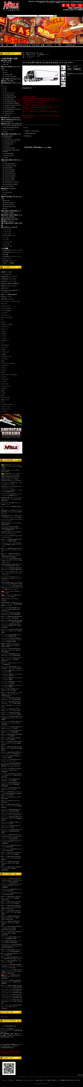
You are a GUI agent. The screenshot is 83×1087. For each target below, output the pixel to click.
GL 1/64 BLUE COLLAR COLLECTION (11, 105)
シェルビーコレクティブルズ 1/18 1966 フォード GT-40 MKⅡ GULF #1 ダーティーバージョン (11, 544)
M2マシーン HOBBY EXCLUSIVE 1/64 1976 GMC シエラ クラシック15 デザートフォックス (11, 550)
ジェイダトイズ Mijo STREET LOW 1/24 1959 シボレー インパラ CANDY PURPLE (11, 698)
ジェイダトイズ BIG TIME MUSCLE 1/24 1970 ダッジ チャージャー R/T (10, 788)
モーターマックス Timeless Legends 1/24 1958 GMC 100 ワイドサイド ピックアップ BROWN (11, 718)
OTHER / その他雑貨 (8, 263)
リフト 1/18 (5, 237)
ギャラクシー (5, 365)
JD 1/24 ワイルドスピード (9, 129)
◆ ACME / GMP (6, 61)
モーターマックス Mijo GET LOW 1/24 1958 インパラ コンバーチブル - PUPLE (10, 709)
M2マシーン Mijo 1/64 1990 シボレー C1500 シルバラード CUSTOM (10, 689)
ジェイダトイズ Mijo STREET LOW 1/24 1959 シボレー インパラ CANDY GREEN (10, 702)
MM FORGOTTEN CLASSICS (9, 206)
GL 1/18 (5, 87)
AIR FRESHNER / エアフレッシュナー (11, 252)
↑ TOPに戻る (80, 1075)
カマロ (3, 331)
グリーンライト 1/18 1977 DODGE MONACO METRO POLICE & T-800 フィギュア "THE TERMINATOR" (11, 528)
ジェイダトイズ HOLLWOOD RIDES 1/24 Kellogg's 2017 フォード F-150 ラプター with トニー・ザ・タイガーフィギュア (11, 765)
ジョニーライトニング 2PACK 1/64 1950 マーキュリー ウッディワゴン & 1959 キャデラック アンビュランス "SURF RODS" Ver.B (11, 996)
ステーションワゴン (7, 317)
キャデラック (5, 326)
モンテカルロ (5, 345)
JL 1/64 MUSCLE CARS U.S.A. (9, 142)
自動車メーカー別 (31, 54)
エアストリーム (5, 306)
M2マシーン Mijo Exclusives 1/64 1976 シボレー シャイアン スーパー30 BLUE (11, 853)
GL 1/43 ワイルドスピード (9, 93)
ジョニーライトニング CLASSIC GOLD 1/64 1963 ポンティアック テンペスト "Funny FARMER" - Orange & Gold (11, 971)
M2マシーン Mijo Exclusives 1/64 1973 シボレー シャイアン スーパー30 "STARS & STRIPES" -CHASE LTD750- (11, 907)
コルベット (4, 329)
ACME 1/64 (5, 64)
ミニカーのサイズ (31, 56)
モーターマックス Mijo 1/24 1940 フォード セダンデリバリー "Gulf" (11, 822)
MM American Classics (8, 204)
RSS (75, 1080)
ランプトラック (5, 315)
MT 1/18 (5, 190)
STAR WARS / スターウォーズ (10, 261)
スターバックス (5, 407)
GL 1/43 (5, 91)
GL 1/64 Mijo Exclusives (8, 95)
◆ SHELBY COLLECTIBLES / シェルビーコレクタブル (11, 216)
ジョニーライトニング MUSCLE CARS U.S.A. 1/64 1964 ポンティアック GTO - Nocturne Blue (11, 1001)
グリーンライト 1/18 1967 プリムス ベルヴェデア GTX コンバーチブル (11, 483)
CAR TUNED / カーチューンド (10, 79)
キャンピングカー (6, 308)
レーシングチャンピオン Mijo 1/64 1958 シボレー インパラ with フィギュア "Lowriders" (11, 1006)
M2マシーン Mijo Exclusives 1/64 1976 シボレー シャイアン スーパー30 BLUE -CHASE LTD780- (11, 898)
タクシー (3, 322)
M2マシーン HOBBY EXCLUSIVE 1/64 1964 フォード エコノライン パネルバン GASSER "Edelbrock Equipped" (11, 555)
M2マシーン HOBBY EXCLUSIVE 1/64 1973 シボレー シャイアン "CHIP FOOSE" (11, 617)
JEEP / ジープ (5, 400)
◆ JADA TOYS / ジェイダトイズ (11, 124)
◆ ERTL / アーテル (7, 81)
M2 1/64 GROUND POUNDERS (10, 184)
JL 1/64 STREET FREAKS (8, 153)
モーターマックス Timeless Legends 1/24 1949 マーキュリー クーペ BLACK (11, 727)
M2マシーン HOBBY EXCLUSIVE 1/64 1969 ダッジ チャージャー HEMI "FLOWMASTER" (11, 621)
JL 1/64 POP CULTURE (8, 155)
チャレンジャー (5, 386)
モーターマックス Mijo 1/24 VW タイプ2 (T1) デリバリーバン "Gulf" (11, 826)
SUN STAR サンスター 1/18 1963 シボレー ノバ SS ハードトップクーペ (11, 487)
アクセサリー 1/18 (7, 246)
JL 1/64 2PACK (6, 146)
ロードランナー (5, 397)
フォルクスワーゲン (7, 404)
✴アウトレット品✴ (6, 324)
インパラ (3, 336)
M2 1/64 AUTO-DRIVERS (8, 172)
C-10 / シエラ (5, 352)
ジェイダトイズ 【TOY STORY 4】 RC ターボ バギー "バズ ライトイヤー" (11, 760)
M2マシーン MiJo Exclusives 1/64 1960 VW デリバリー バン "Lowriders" (11, 735)
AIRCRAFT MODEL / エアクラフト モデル (12, 250)
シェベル (3, 338)
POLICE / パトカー (6, 297)
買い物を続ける (28, 136)
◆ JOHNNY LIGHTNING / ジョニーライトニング (11, 135)
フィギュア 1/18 (7, 229)
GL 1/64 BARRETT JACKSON (9, 101)
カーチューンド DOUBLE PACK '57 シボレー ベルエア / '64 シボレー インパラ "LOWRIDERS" (11, 841)
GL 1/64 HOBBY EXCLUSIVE (9, 97)
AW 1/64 (5, 72)
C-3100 (3, 350)
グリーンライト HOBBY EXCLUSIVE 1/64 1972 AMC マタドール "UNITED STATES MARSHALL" (11, 982)
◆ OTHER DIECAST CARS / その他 (34, 53)
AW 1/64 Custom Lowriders (9, 76)
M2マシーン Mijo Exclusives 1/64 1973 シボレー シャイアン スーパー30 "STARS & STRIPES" (11, 858)
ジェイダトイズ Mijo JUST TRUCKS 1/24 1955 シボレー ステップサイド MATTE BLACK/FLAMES (10, 650)
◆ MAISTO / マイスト (8, 189)
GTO (2, 361)
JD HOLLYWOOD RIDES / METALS (11, 127)
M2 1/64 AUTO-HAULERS (9, 170)
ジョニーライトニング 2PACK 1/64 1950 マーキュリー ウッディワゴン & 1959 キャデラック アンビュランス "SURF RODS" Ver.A (11, 990)
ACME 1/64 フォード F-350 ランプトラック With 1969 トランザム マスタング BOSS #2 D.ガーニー (11, 511)
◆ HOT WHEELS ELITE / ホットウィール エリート (11, 121)
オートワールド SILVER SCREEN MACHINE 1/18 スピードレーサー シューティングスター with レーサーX (11, 560)
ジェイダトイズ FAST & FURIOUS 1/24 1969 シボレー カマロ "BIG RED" (10, 779)
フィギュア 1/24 (7, 231)
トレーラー (29, 58)
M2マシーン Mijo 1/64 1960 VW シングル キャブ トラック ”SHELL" (11, 961)
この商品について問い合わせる (31, 131)
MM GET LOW (6, 200)
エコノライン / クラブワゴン (9, 374)
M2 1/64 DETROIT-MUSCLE (9, 174)
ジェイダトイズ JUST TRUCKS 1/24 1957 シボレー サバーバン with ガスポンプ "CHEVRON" (11, 770)
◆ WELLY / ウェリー (7, 221)
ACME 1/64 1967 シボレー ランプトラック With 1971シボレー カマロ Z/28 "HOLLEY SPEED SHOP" (11, 499)
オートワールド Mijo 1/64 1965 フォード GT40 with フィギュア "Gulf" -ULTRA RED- (11, 667)
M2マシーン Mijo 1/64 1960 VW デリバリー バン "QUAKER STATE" (11, 954)
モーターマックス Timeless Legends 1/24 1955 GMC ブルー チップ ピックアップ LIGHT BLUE (11, 723)
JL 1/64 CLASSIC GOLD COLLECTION (11, 140)
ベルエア (3, 333)
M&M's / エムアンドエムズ (9, 286)
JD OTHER (5, 132)
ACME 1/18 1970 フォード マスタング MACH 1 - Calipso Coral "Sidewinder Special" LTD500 (10, 645)
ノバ (2, 343)
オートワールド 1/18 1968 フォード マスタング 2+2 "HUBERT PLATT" (11, 490)
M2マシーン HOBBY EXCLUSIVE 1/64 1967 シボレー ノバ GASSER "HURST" (11, 540)
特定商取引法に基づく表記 (66, 1080)
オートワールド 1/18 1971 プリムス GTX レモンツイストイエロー (11, 520)
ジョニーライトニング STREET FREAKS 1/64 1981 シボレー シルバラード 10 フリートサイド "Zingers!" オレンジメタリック (11, 587)
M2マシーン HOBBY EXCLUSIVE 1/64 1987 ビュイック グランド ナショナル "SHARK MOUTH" (11, 743)
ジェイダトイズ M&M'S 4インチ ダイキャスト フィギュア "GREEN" (11, 678)
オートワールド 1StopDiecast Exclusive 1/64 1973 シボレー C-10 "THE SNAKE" (11, 613)
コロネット (4, 388)
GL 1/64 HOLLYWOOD (8, 99)
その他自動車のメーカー (43, 54)
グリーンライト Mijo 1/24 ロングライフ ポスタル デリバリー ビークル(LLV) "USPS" (11, 814)
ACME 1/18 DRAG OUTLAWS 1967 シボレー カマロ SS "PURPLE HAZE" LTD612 (11, 565)
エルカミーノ (5, 340)
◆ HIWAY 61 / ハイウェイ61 (10, 118)
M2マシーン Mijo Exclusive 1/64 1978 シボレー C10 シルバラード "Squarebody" (11, 752)
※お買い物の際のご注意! (9, 58)
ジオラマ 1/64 (6, 244)
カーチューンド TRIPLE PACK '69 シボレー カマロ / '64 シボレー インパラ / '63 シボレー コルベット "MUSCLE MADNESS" (11, 836)
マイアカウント (11, 1080)
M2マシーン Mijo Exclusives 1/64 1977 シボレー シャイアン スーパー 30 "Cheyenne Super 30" (11, 806)
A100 (2, 391)
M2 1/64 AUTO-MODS (8, 186)
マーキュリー (5, 379)
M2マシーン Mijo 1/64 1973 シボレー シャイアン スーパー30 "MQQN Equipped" (11, 950)
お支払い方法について (41, 1080)
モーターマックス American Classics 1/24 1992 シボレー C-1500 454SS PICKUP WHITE (11, 831)
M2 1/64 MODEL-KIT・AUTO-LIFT (11, 182)
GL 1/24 (5, 89)
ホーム (4, 1080)
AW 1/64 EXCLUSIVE (7, 74)
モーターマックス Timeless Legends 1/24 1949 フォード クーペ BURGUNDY (11, 731)
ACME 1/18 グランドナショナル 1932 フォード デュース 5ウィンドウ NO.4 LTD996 (11, 466)
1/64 (38, 56)
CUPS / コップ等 (7, 258)
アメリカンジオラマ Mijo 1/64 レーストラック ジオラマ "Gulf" (11, 595)
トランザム (4, 359)
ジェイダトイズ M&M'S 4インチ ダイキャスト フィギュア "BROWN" (11, 686)
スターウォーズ (5, 409)
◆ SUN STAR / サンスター (9, 219)
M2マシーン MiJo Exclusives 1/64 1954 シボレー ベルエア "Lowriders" (11, 738)
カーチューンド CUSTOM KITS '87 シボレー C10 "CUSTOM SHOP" (11, 849)
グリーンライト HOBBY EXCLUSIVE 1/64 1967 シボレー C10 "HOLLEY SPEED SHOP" (11, 568)
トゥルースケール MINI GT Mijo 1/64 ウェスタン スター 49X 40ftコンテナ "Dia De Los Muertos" (11, 625)
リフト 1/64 (5, 239)
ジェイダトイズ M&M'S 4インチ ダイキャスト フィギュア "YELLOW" (11, 674)
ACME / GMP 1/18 (7, 62)
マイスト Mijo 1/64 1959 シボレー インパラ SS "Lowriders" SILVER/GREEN (11, 941)
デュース (3, 370)
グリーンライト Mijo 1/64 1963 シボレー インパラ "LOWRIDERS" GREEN (11, 937)
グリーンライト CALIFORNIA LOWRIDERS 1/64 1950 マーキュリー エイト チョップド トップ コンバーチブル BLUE (11, 966)
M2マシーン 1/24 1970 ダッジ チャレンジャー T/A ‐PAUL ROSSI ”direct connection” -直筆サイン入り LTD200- (11, 793)
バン (2, 320)
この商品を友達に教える (30, 133)
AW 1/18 (5, 70)
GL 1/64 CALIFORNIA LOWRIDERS (11, 103)
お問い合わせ (19, 1080)
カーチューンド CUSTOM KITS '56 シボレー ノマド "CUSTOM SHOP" (11, 846)
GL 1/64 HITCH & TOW (8, 111)
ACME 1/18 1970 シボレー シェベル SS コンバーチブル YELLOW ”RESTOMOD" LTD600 (11, 583)
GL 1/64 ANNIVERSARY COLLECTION (11, 109)
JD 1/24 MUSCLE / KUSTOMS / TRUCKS (12, 125)
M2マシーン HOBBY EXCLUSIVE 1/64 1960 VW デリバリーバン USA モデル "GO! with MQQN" (11, 748)
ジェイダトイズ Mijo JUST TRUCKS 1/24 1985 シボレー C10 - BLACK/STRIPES (10, 810)
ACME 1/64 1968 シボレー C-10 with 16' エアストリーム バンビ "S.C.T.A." (11, 532)
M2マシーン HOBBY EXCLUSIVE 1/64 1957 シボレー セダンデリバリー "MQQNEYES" (10, 976)
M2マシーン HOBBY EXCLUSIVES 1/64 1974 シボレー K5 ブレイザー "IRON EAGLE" (10, 863)
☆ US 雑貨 (4, 248)
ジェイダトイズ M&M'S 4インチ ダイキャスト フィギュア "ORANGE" (11, 682)
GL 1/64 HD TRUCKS (8, 113)
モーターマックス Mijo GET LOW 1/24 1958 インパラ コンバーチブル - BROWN (11, 713)
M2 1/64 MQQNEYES (8, 168)
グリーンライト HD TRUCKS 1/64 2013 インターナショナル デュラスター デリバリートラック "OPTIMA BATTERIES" (11, 639)
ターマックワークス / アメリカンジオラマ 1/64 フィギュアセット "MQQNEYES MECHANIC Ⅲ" (11, 659)
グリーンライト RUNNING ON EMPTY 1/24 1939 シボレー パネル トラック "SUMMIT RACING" (11, 818)
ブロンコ (3, 368)
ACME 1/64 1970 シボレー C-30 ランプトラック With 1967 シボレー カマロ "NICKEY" (11, 516)
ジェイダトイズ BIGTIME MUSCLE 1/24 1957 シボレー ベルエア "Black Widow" (11, 654)
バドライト (4, 411)
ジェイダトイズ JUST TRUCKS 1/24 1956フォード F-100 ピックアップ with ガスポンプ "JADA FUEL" (11, 775)
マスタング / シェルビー (8, 363)
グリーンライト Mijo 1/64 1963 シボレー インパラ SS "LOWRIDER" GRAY (11, 635)
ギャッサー (4, 303)
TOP (23, 53)
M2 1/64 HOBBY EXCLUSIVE (9, 166)
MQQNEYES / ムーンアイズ (9, 276)
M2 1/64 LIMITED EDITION (9, 164)
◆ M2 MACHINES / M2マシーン (11, 160)
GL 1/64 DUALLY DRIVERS (9, 107)
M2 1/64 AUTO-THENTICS (9, 176)
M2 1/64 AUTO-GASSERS (9, 178)
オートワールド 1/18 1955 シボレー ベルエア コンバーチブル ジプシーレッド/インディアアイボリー (11, 573)
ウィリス (3, 377)
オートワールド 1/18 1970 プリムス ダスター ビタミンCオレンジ (11, 536)
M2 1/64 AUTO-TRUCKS (8, 180)
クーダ (3, 393)
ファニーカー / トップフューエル (10, 301)
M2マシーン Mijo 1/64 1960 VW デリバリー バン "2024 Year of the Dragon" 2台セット (11, 957)
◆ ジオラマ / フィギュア (9, 227)
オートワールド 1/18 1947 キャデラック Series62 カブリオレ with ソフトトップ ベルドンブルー (11, 578)
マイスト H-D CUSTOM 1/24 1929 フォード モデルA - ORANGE (11, 756)
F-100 (3, 372)
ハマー (3, 402)
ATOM (78, 1080)
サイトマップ (4, 1017)
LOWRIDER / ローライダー (9, 279)
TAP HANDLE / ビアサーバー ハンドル (12, 256)
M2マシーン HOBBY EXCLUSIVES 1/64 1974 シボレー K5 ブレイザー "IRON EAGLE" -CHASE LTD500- (10, 917)
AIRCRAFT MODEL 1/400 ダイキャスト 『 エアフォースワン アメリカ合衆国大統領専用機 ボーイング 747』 (11, 604)
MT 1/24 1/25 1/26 (7, 192)
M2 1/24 (5, 162)
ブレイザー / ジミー (6, 356)
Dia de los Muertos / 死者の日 (10, 283)
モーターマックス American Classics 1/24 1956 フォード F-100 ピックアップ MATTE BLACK (11, 631)
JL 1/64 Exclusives (7, 138)
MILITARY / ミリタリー (7, 299)
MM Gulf (5, 208)
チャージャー (5, 384)
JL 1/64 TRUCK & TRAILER (9, 148)
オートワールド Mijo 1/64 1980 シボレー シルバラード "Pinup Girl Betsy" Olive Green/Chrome (11, 609)
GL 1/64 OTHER (6, 115)
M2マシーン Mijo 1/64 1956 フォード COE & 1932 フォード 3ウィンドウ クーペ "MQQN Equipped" (11, 694)
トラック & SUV (5, 310)
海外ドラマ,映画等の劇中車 (9, 294)
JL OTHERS (5, 157)
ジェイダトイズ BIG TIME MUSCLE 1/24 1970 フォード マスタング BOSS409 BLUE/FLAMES (10, 784)
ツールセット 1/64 (7, 242)
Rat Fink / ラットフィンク (8, 281)
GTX (2, 395)
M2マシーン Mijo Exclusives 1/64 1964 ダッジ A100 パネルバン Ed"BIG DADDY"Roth (11, 868)
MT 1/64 (5, 194)
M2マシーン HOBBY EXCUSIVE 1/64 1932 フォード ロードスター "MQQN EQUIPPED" (11, 986)
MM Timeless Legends (8, 202)
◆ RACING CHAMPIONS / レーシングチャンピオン (11, 212)
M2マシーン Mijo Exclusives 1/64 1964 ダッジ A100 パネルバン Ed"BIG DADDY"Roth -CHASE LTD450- (11, 928)
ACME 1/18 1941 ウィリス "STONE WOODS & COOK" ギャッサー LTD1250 (11, 479)
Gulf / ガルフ (5, 288)
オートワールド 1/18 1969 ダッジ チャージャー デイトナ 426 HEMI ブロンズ (11, 494)
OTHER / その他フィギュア (9, 235)
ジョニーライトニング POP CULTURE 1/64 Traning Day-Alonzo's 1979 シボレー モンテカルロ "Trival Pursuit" (11, 946)
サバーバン (4, 347)
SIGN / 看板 (5, 254)
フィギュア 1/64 (7, 233)
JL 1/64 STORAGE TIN (8, 144)
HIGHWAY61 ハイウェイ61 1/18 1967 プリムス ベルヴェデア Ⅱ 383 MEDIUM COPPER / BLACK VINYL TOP (10, 475)
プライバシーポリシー (29, 1080)
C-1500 (3, 354)
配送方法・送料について (53, 1080)
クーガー (3, 381)
